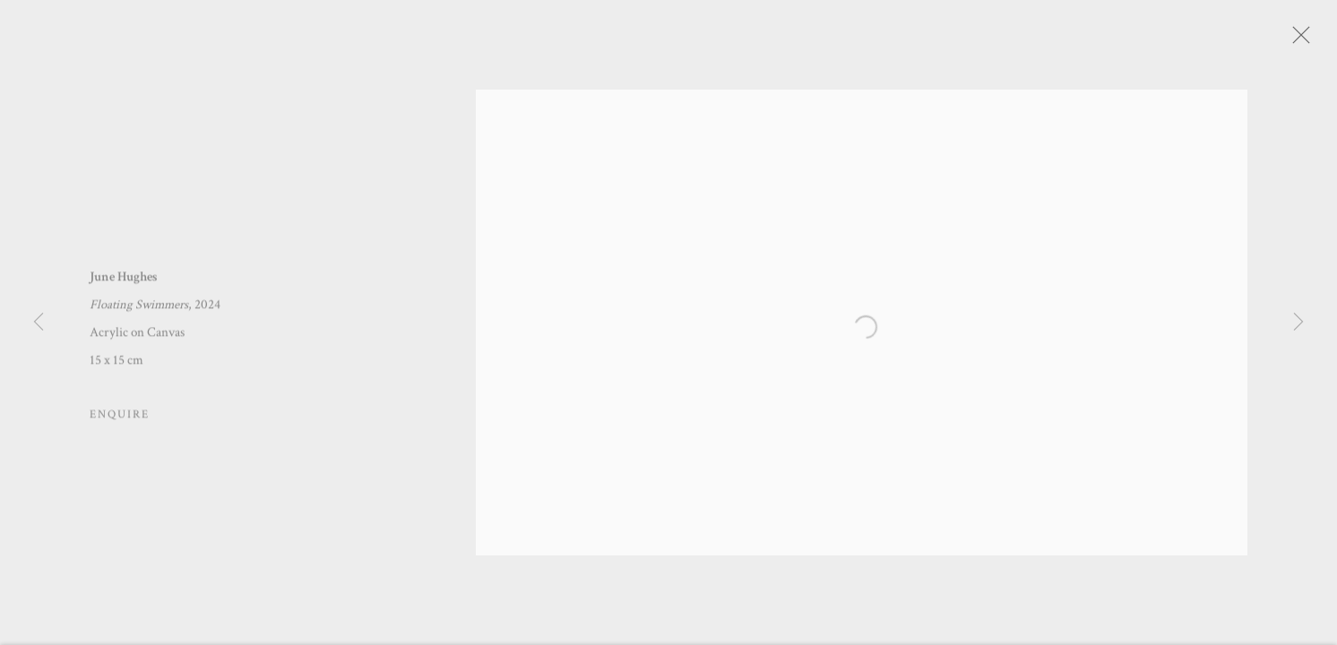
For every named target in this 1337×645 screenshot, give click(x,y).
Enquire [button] (120, 419)
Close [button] (1309, 40)
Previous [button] (38, 322)
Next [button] (1298, 322)
